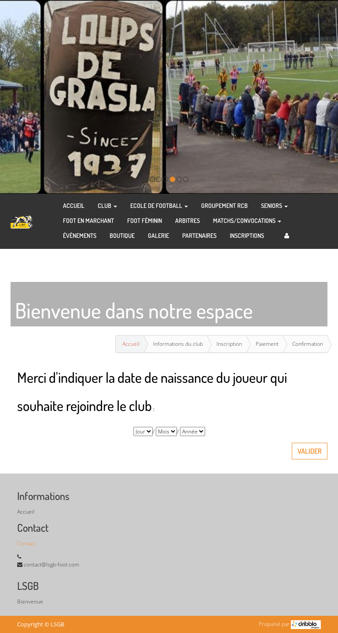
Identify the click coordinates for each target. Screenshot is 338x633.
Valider (310, 451)
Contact (26, 543)
